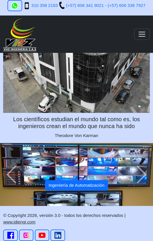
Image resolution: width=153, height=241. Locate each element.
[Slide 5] (76, 198)
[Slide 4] (66, 198)
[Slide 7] (97, 198)
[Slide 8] (107, 198)
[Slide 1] (35, 198)
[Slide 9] (118, 198)
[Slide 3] (56, 198)
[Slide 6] (87, 198)
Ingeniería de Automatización (76, 185)
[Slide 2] (45, 198)
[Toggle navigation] (142, 34)
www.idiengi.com (19, 221)
